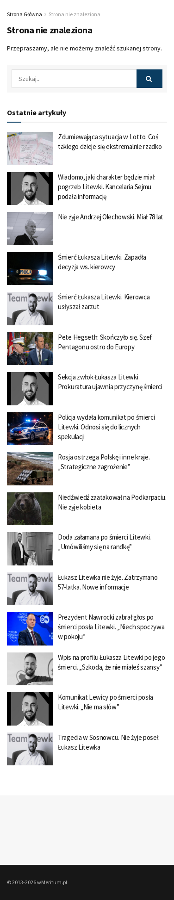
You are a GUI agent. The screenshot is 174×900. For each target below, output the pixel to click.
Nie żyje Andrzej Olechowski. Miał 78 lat (110, 216)
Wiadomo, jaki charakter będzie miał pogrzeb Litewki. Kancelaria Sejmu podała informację (106, 187)
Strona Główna (24, 14)
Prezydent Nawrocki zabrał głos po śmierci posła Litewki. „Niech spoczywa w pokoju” (111, 627)
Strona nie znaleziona (74, 14)
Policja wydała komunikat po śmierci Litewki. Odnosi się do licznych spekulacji (106, 427)
